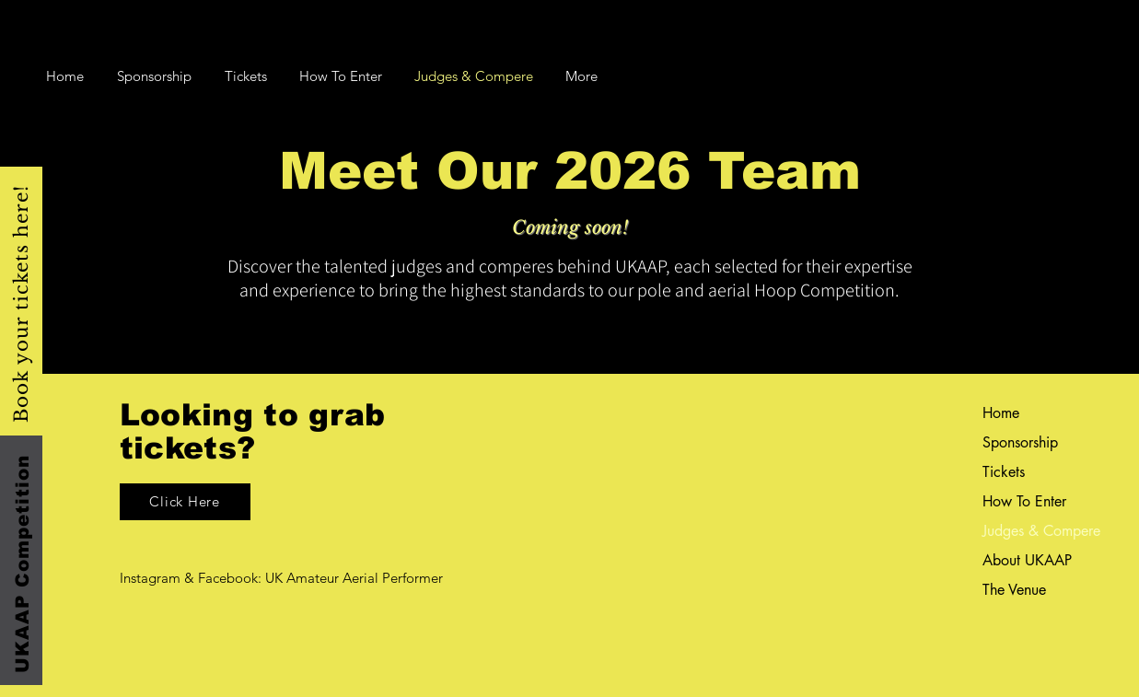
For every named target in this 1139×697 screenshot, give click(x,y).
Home (1000, 413)
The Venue (1014, 589)
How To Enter (1024, 501)
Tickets (1003, 472)
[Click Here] (185, 501)
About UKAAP (1027, 560)
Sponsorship (1020, 442)
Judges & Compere (1030, 530)
